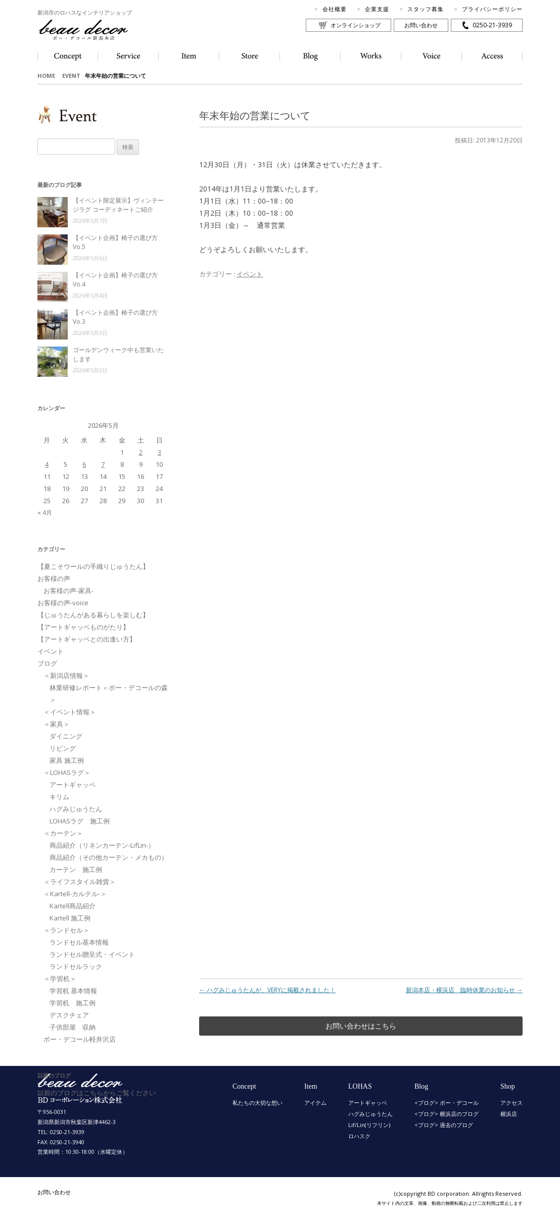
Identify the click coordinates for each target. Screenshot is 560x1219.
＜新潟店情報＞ (66, 675)
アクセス (511, 1102)
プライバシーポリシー (492, 9)
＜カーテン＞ (63, 833)
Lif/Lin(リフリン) (369, 1125)
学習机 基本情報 (73, 990)
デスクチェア (69, 1014)
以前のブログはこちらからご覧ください (96, 1092)
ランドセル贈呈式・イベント (92, 954)
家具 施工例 (67, 760)
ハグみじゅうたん (76, 808)
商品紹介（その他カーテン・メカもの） (109, 857)
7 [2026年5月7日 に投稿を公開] (103, 464)
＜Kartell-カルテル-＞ (75, 893)
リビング (63, 748)
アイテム (315, 1102)
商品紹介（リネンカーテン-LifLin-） (102, 845)
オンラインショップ (356, 25)
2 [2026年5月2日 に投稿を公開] (141, 452)
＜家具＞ (56, 723)
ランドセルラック (76, 966)
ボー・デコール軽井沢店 (79, 1039)
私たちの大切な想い (257, 1102)
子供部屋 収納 (73, 1027)
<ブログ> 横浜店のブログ (446, 1113)
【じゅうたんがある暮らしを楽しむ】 (93, 614)
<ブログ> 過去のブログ (443, 1125)
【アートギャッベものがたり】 (83, 626)
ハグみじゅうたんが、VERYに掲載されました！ (267, 990)
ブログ (47, 663)
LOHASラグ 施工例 (80, 820)
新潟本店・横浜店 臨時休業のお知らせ (464, 990)
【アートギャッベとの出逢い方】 (86, 639)
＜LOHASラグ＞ (66, 772)
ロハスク (359, 1136)
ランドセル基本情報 (79, 942)
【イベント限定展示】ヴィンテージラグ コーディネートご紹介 (118, 205)
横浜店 (508, 1113)
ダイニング (66, 736)
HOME (46, 75)
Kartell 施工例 (70, 917)
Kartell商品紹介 (73, 905)
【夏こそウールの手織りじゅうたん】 (93, 566)
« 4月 (44, 512)
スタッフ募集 (425, 9)
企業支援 (377, 9)
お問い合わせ (421, 25)
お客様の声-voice (62, 602)
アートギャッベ (73, 784)
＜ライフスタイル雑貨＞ (79, 881)
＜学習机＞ (59, 978)
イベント (250, 273)
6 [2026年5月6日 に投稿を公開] (84, 464)
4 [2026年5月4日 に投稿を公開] (47, 464)
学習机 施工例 (73, 1002)
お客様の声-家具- (68, 590)
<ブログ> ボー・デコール (446, 1102)
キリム (59, 796)
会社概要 (334, 9)
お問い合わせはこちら (360, 1026)
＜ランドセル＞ (66, 930)
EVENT (71, 75)
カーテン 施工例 (76, 869)
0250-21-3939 (492, 25)
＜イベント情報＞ (69, 711)
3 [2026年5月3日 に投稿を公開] (159, 452)
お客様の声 (53, 578)
